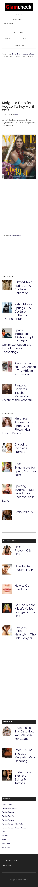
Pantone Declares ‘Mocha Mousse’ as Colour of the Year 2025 (18, 393)
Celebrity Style (7, 804)
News (4, 840)
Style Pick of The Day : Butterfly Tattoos (23, 777)
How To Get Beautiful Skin (24, 568)
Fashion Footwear (8, 820)
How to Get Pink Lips (22, 587)
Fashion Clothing (8, 812)
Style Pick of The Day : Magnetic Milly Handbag (24, 755)
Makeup (5, 836)
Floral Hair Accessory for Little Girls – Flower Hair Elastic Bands (17, 426)
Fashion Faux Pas (8, 816)
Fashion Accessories (9, 808)
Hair (3, 832)
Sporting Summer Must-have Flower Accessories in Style (19, 493)
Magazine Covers (15, 236)
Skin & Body (6, 844)
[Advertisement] (19, 82)
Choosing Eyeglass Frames (20, 448)
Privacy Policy (6, 865)
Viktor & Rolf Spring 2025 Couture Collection (23, 287)
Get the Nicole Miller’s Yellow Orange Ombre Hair (24, 610)
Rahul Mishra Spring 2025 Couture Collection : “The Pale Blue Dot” (17, 311)
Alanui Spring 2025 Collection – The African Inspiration (25, 368)
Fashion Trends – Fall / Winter (12, 824)
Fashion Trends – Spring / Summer (14, 828)
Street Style (6, 848)
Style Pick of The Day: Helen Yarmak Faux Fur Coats (25, 733)
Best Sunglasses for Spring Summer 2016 (25, 469)
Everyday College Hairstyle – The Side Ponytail (25, 632)
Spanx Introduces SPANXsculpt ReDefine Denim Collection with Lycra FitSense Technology (17, 341)
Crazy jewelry (23, 512)
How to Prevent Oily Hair (22, 550)
